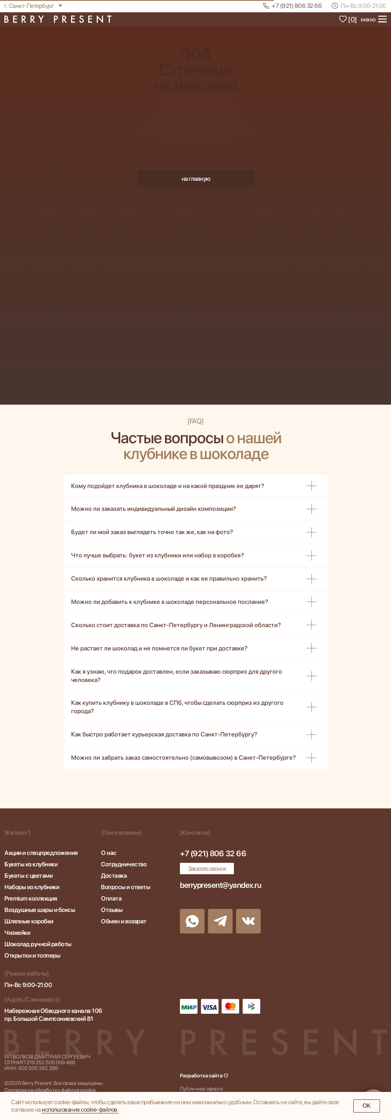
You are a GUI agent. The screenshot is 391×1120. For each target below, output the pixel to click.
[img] (57, 19)
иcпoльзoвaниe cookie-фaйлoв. (80, 1109)
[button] (207, 868)
